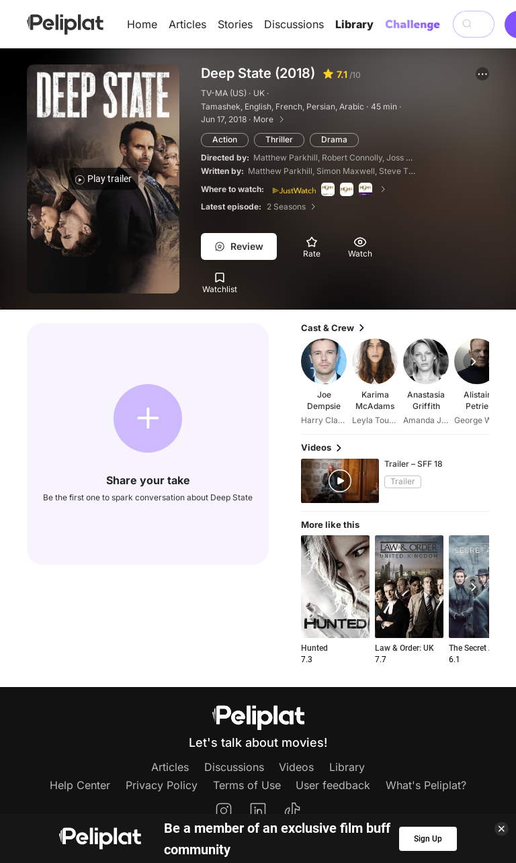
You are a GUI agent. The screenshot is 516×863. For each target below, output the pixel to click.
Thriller (279, 139)
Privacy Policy (162, 785)
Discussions (294, 24)
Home (142, 24)
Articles (187, 24)
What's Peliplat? (426, 785)
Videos (296, 767)
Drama (334, 139)
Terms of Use (247, 785)
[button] (482, 74)
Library (354, 24)
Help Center (80, 785)
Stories (235, 24)
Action (224, 139)
